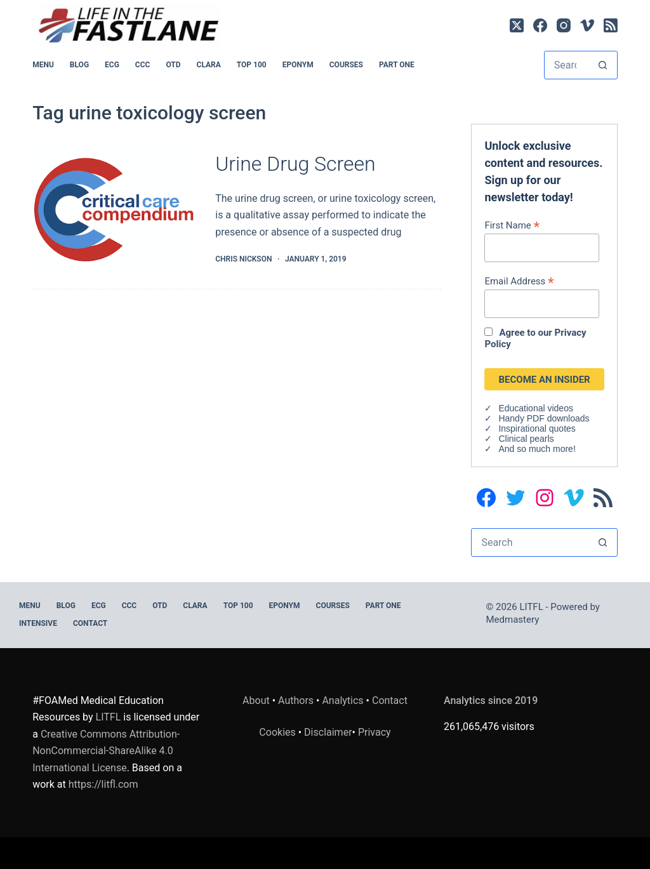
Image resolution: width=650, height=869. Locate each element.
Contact (90, 623)
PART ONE (397, 64)
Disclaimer (328, 732)
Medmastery (513, 619)
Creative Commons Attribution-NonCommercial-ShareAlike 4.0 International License (106, 751)
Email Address (519, 281)
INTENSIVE (38, 623)
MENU (43, 64)
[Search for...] (566, 65)
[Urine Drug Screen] (114, 208)
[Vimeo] (587, 25)
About (256, 700)
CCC (142, 64)
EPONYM (298, 64)
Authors (296, 700)
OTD (173, 64)
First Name (512, 225)
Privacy (374, 732)
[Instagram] (564, 25)
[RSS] (611, 25)
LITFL (108, 717)
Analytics (342, 700)
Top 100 (252, 64)
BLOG (79, 64)
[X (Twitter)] (517, 25)
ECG (112, 64)
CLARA (209, 64)
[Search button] (602, 65)
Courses (346, 64)
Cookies (278, 732)
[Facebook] (540, 25)
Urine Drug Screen (295, 164)
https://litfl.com (103, 784)
